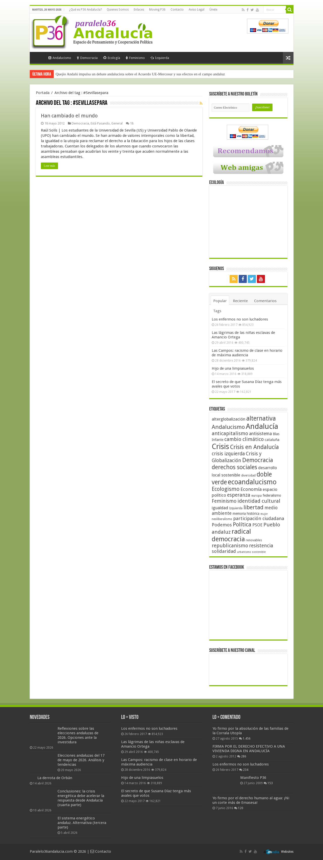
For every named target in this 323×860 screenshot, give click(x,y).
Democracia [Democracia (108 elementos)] (257, 460)
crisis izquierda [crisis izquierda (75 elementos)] (228, 454)
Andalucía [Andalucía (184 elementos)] (262, 426)
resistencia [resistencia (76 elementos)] (261, 546)
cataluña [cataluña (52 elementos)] (272, 439)
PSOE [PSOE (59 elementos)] (257, 525)
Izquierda (159, 58)
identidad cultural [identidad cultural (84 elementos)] (258, 501)
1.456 (247, 738)
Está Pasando (100, 123)
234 (245, 770)
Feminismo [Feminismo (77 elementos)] (224, 501)
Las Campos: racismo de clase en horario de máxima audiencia (247, 352)
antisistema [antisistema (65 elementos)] (260, 433)
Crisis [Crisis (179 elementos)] (220, 446)
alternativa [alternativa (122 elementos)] (261, 418)
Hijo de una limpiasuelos (233, 368)
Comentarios (265, 301)
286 (243, 756)
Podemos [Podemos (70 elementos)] (222, 524)
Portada (38, 57)
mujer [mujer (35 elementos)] (264, 514)
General (117, 123)
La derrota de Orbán (54, 778)
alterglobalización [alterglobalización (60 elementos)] (228, 419)
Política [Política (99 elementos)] (242, 524)
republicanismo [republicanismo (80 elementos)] (230, 546)
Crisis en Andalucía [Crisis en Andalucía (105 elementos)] (254, 447)
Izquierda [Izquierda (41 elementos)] (236, 508)
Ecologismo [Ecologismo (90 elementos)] (225, 489)
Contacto (177, 9)
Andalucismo (59, 58)
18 (131, 123)
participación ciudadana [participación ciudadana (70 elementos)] (258, 518)
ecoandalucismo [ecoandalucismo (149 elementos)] (252, 482)
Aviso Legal (196, 9)
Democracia (87, 58)
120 (240, 808)
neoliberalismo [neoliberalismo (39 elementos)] (222, 519)
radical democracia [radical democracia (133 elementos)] (231, 535)
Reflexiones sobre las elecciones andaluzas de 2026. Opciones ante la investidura (78, 735)
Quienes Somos (118, 9)
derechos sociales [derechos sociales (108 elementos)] (234, 467)
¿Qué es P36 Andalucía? (85, 9)
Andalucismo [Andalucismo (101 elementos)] (228, 427)
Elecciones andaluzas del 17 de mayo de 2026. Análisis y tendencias (81, 760)
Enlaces (139, 9)
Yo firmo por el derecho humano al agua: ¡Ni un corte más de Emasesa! (250, 800)
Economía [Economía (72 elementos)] (251, 489)
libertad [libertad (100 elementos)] (253, 507)
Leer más (49, 166)
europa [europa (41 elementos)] (256, 495)
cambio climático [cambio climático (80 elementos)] (244, 439)
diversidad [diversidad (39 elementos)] (248, 475)
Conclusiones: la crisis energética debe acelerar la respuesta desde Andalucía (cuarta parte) (81, 798)
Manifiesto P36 (253, 777)
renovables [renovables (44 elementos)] (254, 540)
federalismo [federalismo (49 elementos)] (272, 495)
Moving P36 (157, 9)
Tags (217, 311)
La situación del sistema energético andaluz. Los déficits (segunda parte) (111, 74)
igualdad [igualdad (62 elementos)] (220, 507)
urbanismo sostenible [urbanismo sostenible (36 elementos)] (251, 552)
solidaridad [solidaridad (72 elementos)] (224, 551)
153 (270, 783)
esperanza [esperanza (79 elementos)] (238, 495)
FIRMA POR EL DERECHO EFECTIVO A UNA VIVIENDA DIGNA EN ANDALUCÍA (248, 748)
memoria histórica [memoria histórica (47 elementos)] (246, 514)
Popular (220, 301)
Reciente (240, 301)
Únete (213, 9)
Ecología (111, 58)
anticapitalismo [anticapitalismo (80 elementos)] (230, 433)
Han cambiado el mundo (69, 116)
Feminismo (135, 58)
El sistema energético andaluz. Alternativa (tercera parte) (82, 823)
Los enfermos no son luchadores (240, 319)
